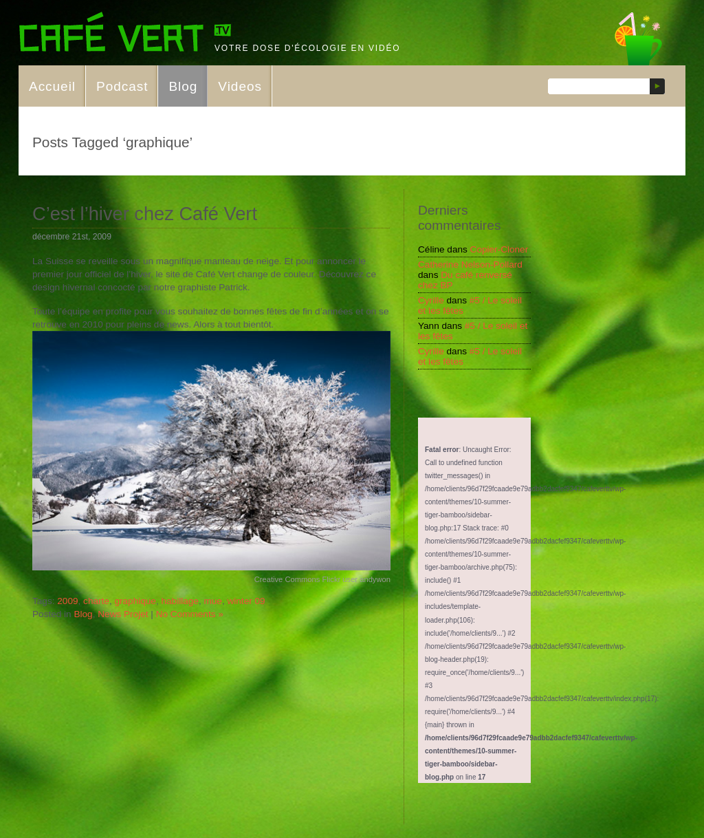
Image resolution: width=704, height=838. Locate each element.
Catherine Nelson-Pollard (470, 264)
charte (96, 601)
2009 (67, 601)
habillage (179, 601)
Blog (182, 86)
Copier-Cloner (499, 249)
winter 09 (246, 601)
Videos (240, 86)
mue (212, 601)
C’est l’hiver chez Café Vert (144, 213)
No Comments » (189, 614)
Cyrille (431, 300)
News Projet (123, 614)
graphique (134, 601)
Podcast (122, 86)
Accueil (52, 86)
